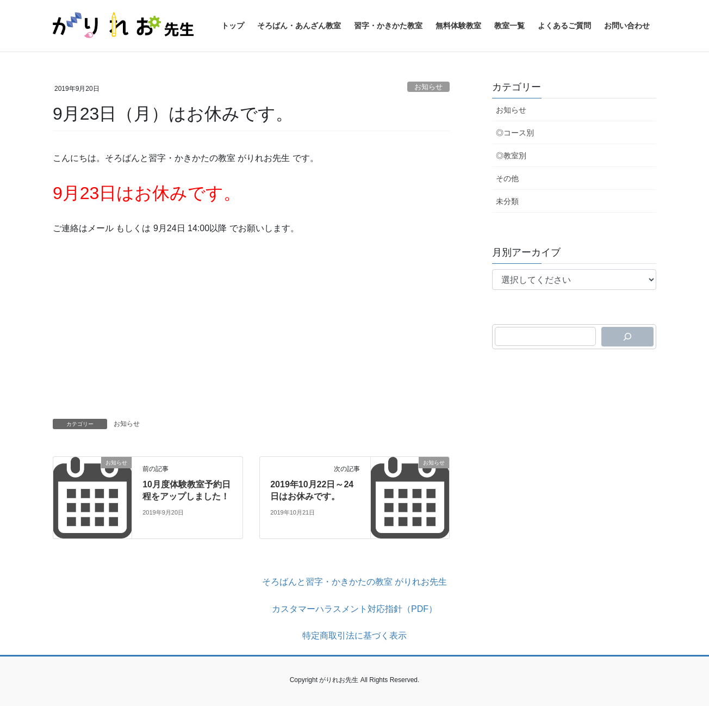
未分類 (507, 201)
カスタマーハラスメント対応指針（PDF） (354, 609)
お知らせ (428, 87)
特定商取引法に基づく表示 (354, 635)
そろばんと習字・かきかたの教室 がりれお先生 (354, 581)
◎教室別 (511, 155)
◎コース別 (515, 132)
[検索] (627, 336)
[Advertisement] (251, 323)
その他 (507, 178)
